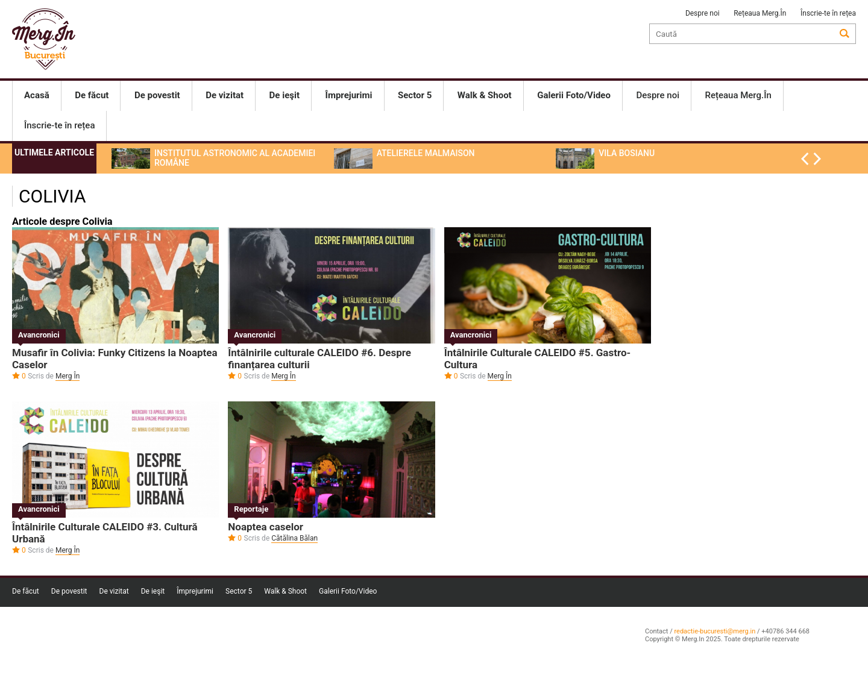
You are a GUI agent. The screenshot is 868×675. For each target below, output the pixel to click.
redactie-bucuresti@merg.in (714, 631)
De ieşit (153, 591)
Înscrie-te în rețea (828, 13)
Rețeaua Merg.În (760, 13)
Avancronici (39, 334)
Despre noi (702, 13)
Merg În (67, 376)
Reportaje (251, 508)
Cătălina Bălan (294, 538)
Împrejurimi (195, 591)
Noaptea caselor (265, 527)
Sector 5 (238, 591)
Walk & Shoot (285, 591)
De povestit (69, 591)
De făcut (25, 591)
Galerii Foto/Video (348, 591)
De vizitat (114, 591)
